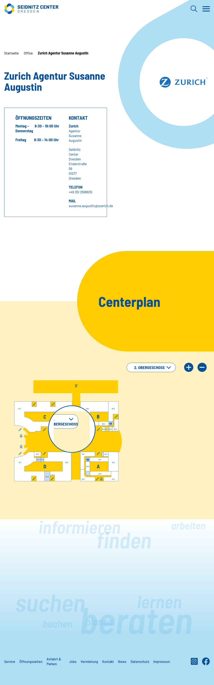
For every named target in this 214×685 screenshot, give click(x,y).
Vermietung (89, 661)
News (122, 661)
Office (28, 53)
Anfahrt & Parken (54, 661)
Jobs (72, 661)
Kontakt (108, 661)
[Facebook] (206, 663)
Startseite (11, 53)
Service (9, 661)
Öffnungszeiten (30, 661)
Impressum (161, 661)
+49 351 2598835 (80, 192)
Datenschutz (140, 661)
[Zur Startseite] (31, 9)
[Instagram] (194, 663)
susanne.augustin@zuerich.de (91, 205)
